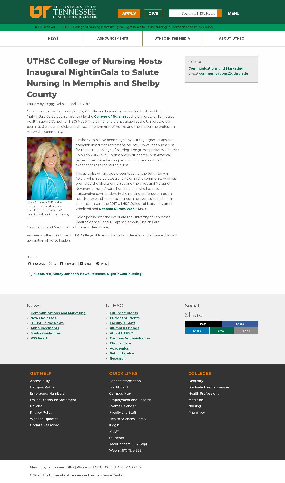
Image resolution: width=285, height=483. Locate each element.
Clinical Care (120, 343)
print (246, 330)
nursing (135, 274)
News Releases (93, 274)
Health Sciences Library (127, 419)
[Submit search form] (219, 13)
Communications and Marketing (215, 68)
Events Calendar (122, 406)
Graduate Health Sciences (209, 387)
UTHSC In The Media (172, 38)
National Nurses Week (118, 209)
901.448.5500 (98, 467)
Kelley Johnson (66, 274)
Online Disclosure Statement (53, 400)
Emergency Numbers (47, 393)
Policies (36, 406)
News (53, 38)
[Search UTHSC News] (193, 13)
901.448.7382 (131, 467)
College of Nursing (110, 116)
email (221, 330)
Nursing (194, 406)
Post (208, 324)
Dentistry (195, 381)
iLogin (114, 425)
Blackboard (118, 387)
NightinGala (117, 274)
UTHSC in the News (47, 323)
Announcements (112, 38)
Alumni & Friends (124, 328)
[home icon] (26, 27)
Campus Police (42, 387)
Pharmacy (196, 412)
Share (246, 324)
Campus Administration (130, 338)
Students (116, 438)
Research (118, 358)
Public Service (122, 353)
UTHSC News (45, 27)
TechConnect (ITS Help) (128, 444)
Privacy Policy (41, 412)
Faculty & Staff (122, 323)
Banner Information (125, 381)
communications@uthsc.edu (223, 73)
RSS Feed (39, 338)
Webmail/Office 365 (125, 450)
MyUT (114, 431)
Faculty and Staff (122, 412)
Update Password (44, 425)
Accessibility (40, 381)
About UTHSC (231, 38)
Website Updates (44, 419)
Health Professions (203, 393)
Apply (129, 13)
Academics (119, 348)
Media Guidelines (46, 333)
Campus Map (120, 393)
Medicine (195, 400)
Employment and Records (130, 400)
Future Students (124, 313)
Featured (43, 274)
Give (153, 13)
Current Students (125, 318)
